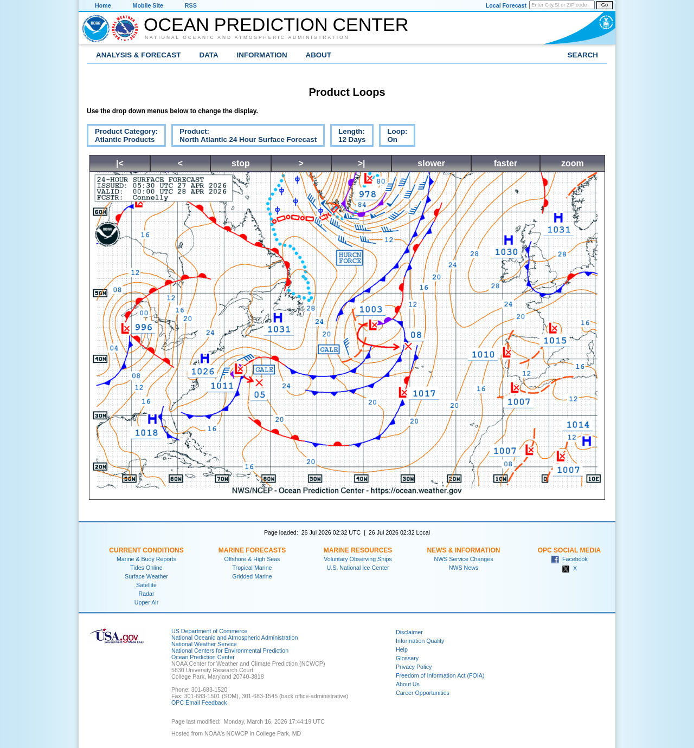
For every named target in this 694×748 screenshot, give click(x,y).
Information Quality (420, 641)
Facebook (569, 559)
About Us (408, 684)
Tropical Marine (252, 567)
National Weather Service (204, 644)
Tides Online (146, 567)
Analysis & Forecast (138, 55)
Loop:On (393, 137)
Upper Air (146, 602)
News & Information (463, 550)
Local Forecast (506, 5)
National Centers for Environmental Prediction (229, 650)
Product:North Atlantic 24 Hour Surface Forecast (244, 137)
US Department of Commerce (209, 631)
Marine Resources (358, 550)
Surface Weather (146, 576)
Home (103, 5)
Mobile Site (148, 5)
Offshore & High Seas (252, 559)
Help (402, 649)
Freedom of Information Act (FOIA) (440, 675)
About (318, 55)
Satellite (146, 585)
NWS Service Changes (463, 559)
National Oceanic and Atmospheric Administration (247, 37)
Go (604, 5)
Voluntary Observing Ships (358, 559)
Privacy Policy (414, 667)
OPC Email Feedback (199, 702)
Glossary (407, 658)
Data (209, 55)
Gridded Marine (252, 576)
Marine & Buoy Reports (146, 559)
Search (583, 55)
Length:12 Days (347, 137)
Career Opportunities (422, 693)
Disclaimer (409, 632)
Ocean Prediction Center (276, 24)
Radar (146, 593)
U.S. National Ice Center (358, 567)
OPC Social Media (569, 550)
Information (262, 55)
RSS (191, 5)
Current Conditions (146, 550)
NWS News (463, 567)
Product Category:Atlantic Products (122, 137)
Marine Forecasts (252, 550)
